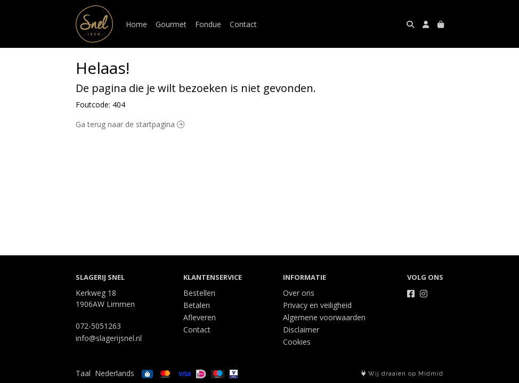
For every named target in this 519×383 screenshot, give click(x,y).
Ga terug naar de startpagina (130, 124)
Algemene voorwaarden (324, 317)
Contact (243, 24)
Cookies (297, 342)
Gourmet (171, 24)
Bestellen (199, 293)
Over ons (298, 293)
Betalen (196, 305)
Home (136, 24)
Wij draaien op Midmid (402, 373)
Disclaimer (301, 329)
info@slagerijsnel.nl (109, 338)
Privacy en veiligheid (317, 305)
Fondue (208, 24)
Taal (83, 373)
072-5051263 (98, 326)
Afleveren (199, 317)
